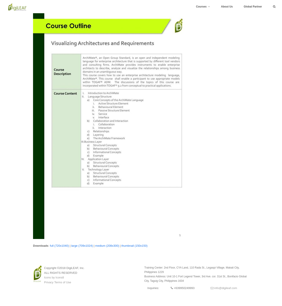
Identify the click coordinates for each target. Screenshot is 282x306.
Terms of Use (62, 282)
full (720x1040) (59, 245)
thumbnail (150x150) (134, 245)
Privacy (49, 282)
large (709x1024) (82, 245)
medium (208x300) (107, 245)
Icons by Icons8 (54, 277)
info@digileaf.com (224, 288)
